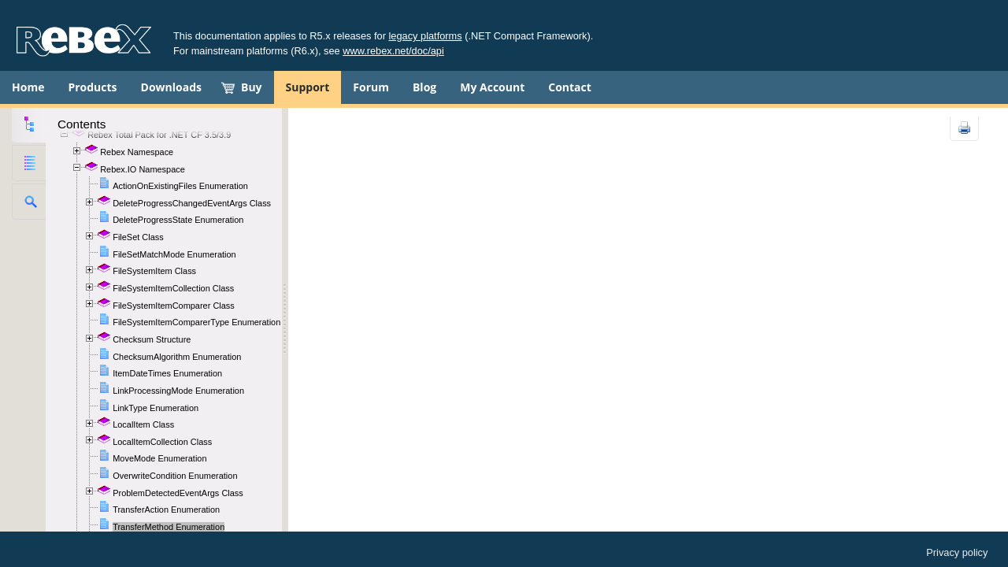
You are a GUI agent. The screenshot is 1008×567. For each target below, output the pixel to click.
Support (308, 87)
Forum (371, 87)
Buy (251, 87)
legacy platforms (425, 36)
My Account (492, 87)
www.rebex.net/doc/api (393, 51)
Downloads (171, 87)
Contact (569, 87)
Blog (424, 87)
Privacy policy (957, 552)
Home (28, 87)
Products (92, 87)
